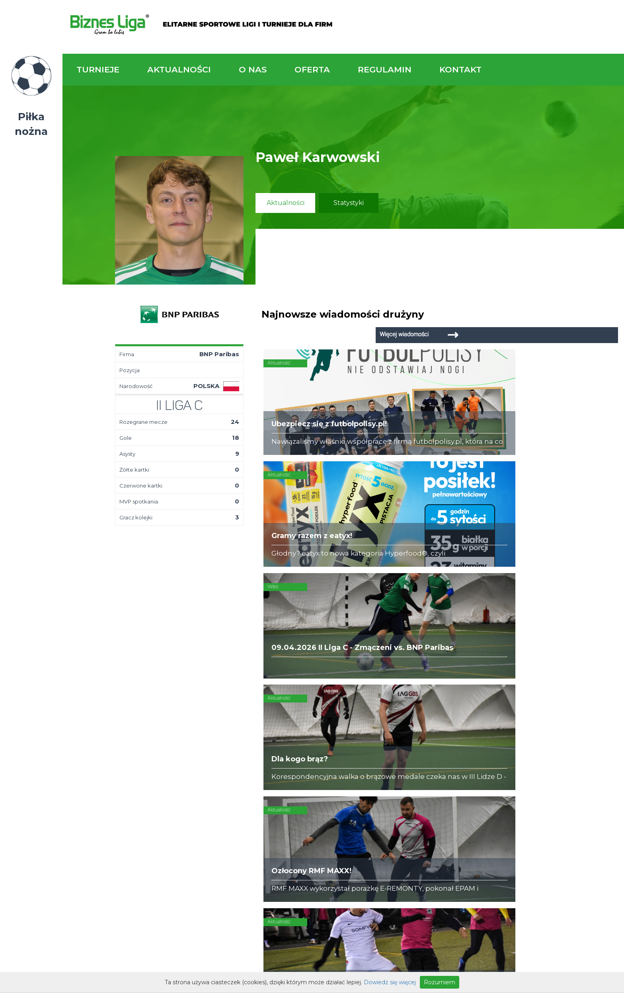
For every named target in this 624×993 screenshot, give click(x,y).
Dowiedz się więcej (390, 982)
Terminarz (173, 734)
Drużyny (170, 750)
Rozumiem (439, 982)
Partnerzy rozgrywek (343, 812)
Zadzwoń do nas (432, 656)
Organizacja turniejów (366, 734)
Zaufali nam (263, 734)
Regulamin (384, 69)
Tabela (168, 742)
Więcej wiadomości (558, 314)
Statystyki (348, 203)
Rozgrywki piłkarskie (363, 726)
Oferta (312, 69)
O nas (253, 69)
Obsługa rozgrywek (274, 750)
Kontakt (460, 69)
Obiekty (257, 742)
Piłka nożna (31, 124)
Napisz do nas (573, 661)
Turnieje (97, 69)
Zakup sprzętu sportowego (373, 742)
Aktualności (179, 69)
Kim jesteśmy (265, 726)
